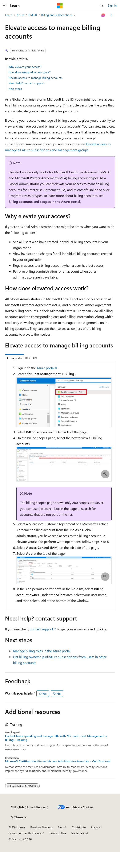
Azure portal (46, 368)
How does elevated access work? (29, 72)
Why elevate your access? (24, 67)
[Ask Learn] (103, 15)
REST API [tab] (31, 358)
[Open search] (102, 5)
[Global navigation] (4, 5)
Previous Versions (41, 827)
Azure (20, 15)
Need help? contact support (26, 83)
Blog (61, 827)
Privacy (95, 827)
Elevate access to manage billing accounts (35, 78)
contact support (41, 629)
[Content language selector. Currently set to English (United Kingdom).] (29, 807)
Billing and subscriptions (56, 15)
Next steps (15, 89)
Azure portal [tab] (14, 358)
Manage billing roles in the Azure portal (42, 651)
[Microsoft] (60, 5)
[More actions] (111, 15)
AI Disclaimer (16, 827)
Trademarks (78, 833)
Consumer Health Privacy (24, 833)
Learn (8, 15)
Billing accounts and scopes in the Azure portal (44, 201)
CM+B (32, 15)
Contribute (79, 827)
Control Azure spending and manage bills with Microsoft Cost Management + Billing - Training (56, 738)
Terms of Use (57, 833)
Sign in (112, 5)
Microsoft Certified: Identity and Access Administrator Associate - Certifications (57, 761)
